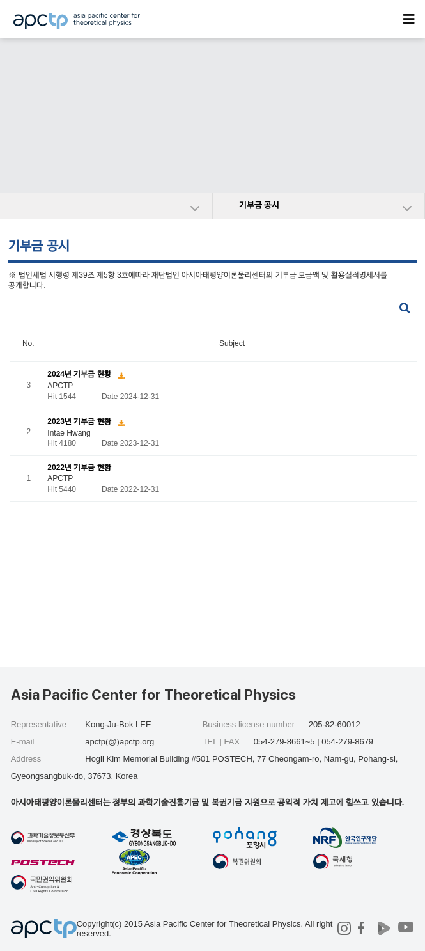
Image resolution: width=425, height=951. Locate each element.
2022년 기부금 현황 (79, 468)
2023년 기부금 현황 (80, 421)
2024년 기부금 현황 (80, 374)
